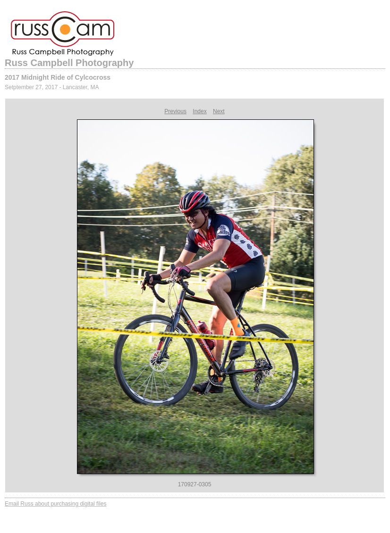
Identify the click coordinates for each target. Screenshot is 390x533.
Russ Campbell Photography (69, 63)
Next (219, 111)
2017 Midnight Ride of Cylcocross (57, 77)
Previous (175, 111)
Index (199, 111)
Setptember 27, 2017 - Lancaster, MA (52, 87)
